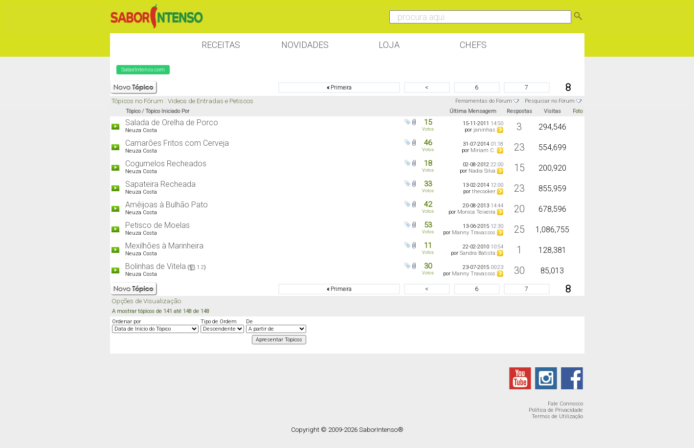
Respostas (519, 111)
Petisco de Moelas (157, 225)
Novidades (305, 45)
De (249, 321)
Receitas (220, 45)
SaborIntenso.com (143, 70)
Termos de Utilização (557, 416)
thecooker (483, 191)
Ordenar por (126, 321)
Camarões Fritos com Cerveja (177, 143)
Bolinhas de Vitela (155, 266)
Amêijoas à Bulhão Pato (166, 204)
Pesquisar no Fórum (550, 101)
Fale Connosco (565, 404)
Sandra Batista (477, 253)
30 (519, 270)
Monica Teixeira (476, 212)
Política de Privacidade (556, 410)
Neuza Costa (141, 130)
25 (519, 229)
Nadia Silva (482, 171)
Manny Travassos (473, 232)
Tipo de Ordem (219, 321)
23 (519, 147)
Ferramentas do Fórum (483, 101)
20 (519, 209)
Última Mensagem (472, 111)
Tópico (133, 111)
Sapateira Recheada (160, 184)
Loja (389, 45)
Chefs (473, 45)
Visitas (552, 111)
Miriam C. (482, 150)
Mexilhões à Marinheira (164, 245)
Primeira (339, 87)
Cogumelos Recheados (165, 163)
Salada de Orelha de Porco (171, 122)
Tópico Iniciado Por (167, 111)
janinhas (484, 130)
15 (519, 168)
